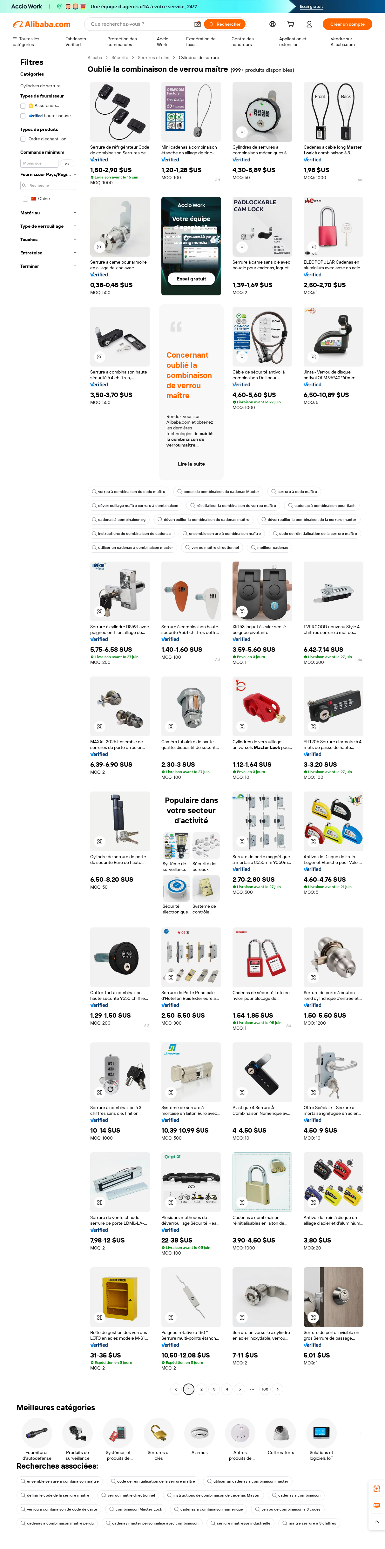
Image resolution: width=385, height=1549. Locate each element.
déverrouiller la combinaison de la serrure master (308, 519)
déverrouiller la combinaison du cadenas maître (203, 519)
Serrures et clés (153, 57)
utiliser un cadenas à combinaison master (132, 547)
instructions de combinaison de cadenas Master (213, 1495)
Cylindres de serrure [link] (199, 57)
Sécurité (119, 57)
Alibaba (95, 57)
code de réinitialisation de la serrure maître (315, 533)
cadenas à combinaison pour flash (321, 505)
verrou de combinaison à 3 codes (288, 1509)
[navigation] (48, 724)
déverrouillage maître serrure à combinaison (135, 505)
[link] (376, 1488)
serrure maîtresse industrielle (240, 1523)
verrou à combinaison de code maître (128, 491)
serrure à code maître (294, 491)
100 (265, 1389)
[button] (197, 24)
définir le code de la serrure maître (55, 1495)
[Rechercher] (225, 24)
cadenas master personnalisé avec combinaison (152, 1523)
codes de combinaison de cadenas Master (218, 491)
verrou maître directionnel (212, 547)
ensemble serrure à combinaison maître (222, 533)
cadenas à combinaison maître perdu (57, 1523)
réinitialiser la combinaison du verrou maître (233, 505)
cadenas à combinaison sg (118, 519)
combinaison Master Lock (135, 1509)
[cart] (292, 25)
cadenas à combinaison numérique (208, 1509)
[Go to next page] (277, 1389)
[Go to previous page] (176, 1389)
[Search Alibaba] (140, 24)
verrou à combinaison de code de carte (59, 1509)
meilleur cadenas (269, 547)
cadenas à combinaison (296, 1495)
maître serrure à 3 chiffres (309, 1523)
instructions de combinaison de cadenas (131, 533)
